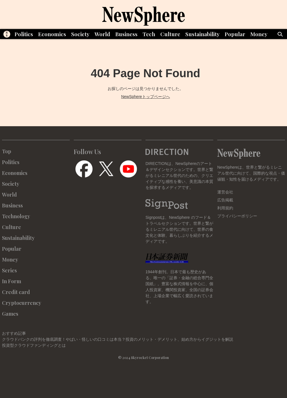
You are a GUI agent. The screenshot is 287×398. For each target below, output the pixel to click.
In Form (11, 281)
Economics (52, 34)
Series (9, 270)
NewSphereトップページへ (145, 96)
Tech (149, 34)
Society (80, 34)
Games (10, 313)
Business (126, 34)
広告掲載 (225, 200)
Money (258, 34)
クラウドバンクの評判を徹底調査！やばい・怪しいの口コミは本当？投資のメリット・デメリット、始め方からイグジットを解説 (117, 339)
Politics (24, 34)
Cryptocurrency (21, 302)
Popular (235, 34)
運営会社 (225, 192)
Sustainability (202, 34)
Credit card (16, 292)
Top (6, 151)
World (102, 34)
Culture (170, 34)
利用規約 (225, 208)
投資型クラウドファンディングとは (34, 345)
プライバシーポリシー (237, 216)
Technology (16, 216)
